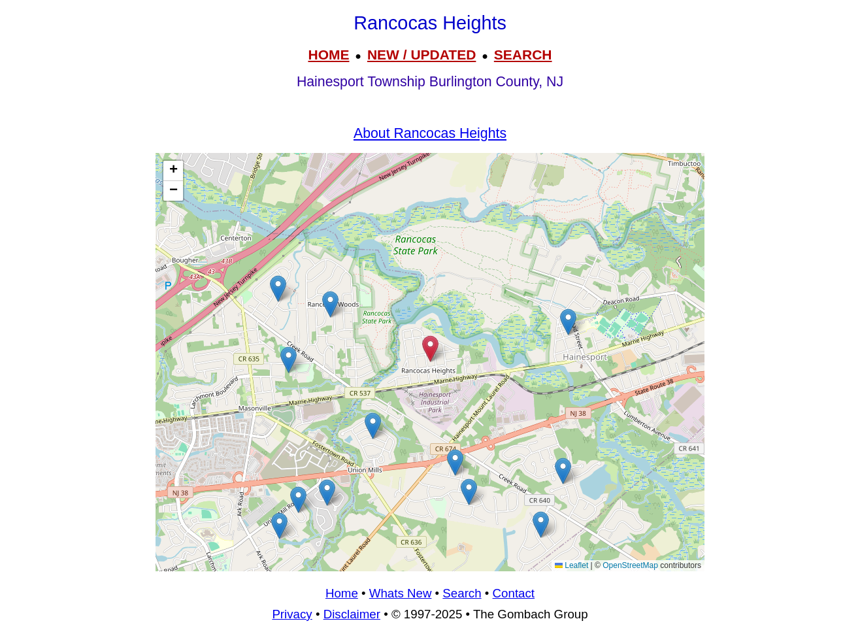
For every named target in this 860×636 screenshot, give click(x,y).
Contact (514, 593)
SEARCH (523, 54)
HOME (328, 54)
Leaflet (571, 565)
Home (341, 593)
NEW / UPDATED (421, 54)
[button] (278, 288)
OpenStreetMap (630, 565)
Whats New (400, 593)
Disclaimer (351, 614)
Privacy (292, 614)
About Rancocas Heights (430, 133)
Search (461, 593)
